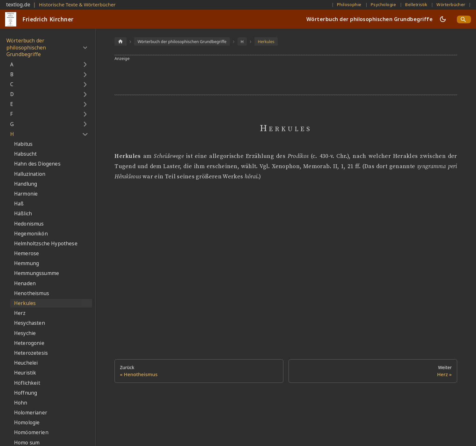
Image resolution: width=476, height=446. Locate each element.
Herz (20, 313)
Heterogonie (29, 343)
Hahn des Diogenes (37, 163)
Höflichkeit (27, 383)
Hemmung (26, 263)
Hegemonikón (31, 233)
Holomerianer (30, 412)
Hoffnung (25, 393)
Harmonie (26, 193)
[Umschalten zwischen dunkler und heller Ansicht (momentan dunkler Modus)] (443, 19)
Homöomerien (31, 432)
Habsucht (25, 154)
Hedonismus (29, 223)
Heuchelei (26, 363)
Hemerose (26, 253)
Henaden (25, 283)
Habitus (23, 144)
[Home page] (120, 41)
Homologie (27, 422)
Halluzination (29, 174)
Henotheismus (31, 293)
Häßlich (23, 213)
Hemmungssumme (36, 273)
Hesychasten (29, 323)
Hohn (20, 402)
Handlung (25, 184)
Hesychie (25, 333)
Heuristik (25, 372)
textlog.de (18, 4)
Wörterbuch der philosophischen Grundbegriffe (369, 19)
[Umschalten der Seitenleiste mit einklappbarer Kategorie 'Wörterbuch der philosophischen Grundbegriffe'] (85, 47)
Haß (19, 203)
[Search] (464, 19)
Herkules (25, 303)
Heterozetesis (31, 353)
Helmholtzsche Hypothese (45, 243)
